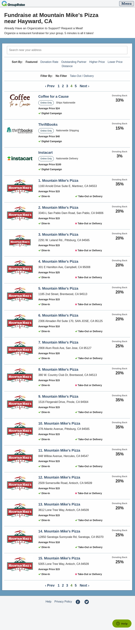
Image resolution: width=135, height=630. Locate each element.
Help (48, 601)
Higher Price (97, 61)
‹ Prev (49, 86)
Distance (67, 66)
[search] (67, 50)
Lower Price (115, 61)
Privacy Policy (63, 601)
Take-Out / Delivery (82, 75)
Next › (84, 86)
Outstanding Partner (73, 61)
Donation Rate (49, 61)
